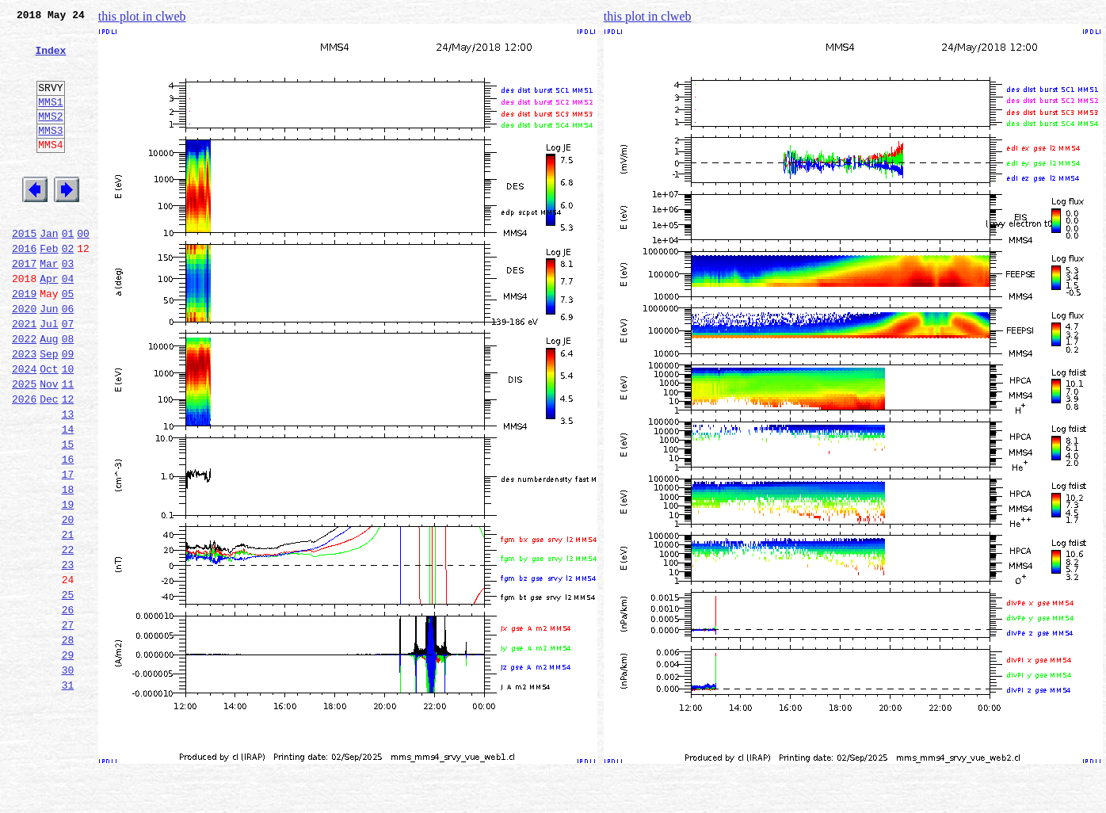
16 (68, 532)
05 (68, 341)
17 (68, 550)
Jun (49, 358)
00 (83, 271)
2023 (24, 410)
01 (68, 271)
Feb (49, 288)
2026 (24, 463)
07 (68, 375)
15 (68, 515)
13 (68, 480)
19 (68, 585)
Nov (49, 445)
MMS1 (50, 120)
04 (68, 323)
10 (68, 428)
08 (68, 393)
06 (68, 358)
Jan (49, 271)
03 (68, 306)
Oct (49, 428)
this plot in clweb (142, 16)
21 (68, 620)
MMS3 (50, 154)
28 (68, 742)
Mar (49, 306)
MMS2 (50, 137)
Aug (49, 393)
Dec (49, 463)
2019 (24, 341)
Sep (49, 410)
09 (68, 410)
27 (68, 724)
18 (68, 567)
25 (68, 689)
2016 (24, 288)
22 (68, 637)
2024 (24, 428)
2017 (24, 306)
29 (68, 759)
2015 (24, 271)
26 (68, 707)
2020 (24, 358)
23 (68, 654)
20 (68, 602)
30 (68, 776)
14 (68, 497)
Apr (49, 323)
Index (50, 59)
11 (68, 445)
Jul (49, 375)
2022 (24, 393)
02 (68, 288)
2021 (24, 375)
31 (68, 794)
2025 (24, 445)
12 (68, 463)
